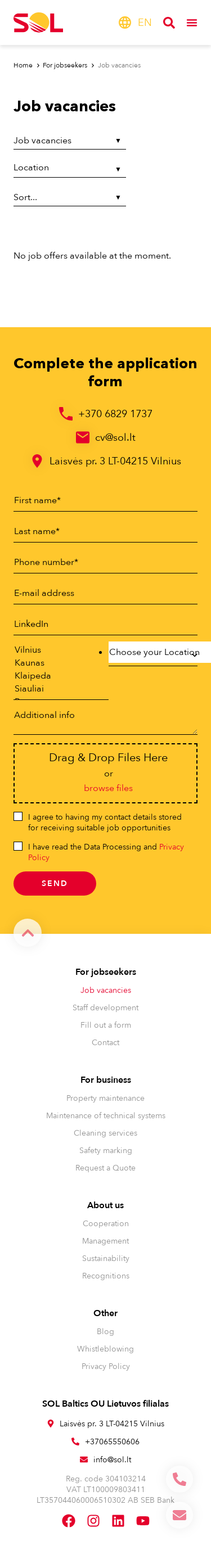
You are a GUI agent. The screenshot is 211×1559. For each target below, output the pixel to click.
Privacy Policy (106, 1366)
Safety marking (105, 1150)
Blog (105, 1331)
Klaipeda (55, 676)
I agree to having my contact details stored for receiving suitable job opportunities (105, 822)
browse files (108, 788)
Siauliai (55, 689)
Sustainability (105, 1258)
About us (105, 1205)
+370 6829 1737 (115, 414)
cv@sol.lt (115, 438)
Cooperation (106, 1223)
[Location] (70, 169)
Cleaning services (105, 1133)
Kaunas (55, 663)
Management (105, 1241)
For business (105, 1080)
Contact (105, 1042)
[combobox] (153, 655)
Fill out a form (105, 1025)
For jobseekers (105, 972)
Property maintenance (105, 1098)
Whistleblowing (105, 1349)
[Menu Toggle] (191, 22)
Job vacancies (105, 990)
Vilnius (55, 650)
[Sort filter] (70, 197)
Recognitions (105, 1276)
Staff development (105, 1007)
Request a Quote (105, 1168)
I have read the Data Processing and (106, 852)
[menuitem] (145, 23)
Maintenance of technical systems (105, 1115)
